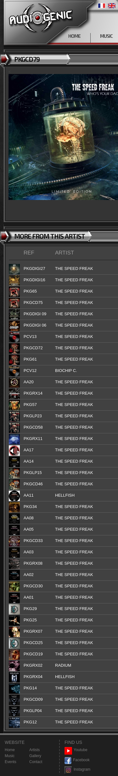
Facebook (77, 760)
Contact (35, 762)
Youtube (76, 750)
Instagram (77, 770)
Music (9, 756)
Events (10, 762)
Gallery (35, 756)
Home (10, 750)
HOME (74, 36)
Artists (34, 750)
